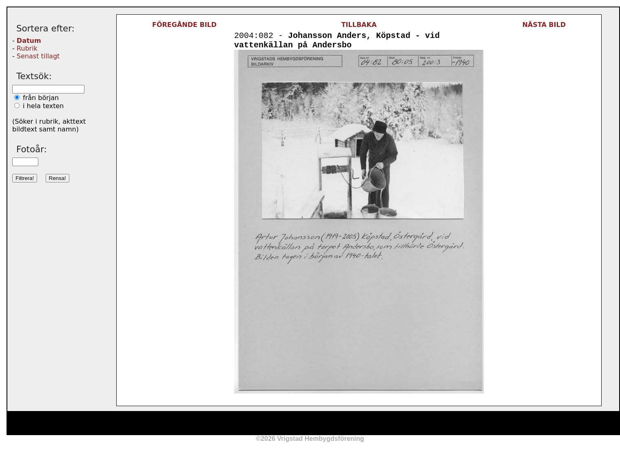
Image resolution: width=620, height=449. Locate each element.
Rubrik (27, 48)
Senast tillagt (38, 56)
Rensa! (57, 178)
